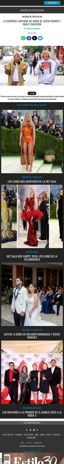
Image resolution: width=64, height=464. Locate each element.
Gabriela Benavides (33, 28)
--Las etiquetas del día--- (32, 422)
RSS (22, 442)
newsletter (38, 442)
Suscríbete (28, 442)
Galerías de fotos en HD (32, 16)
